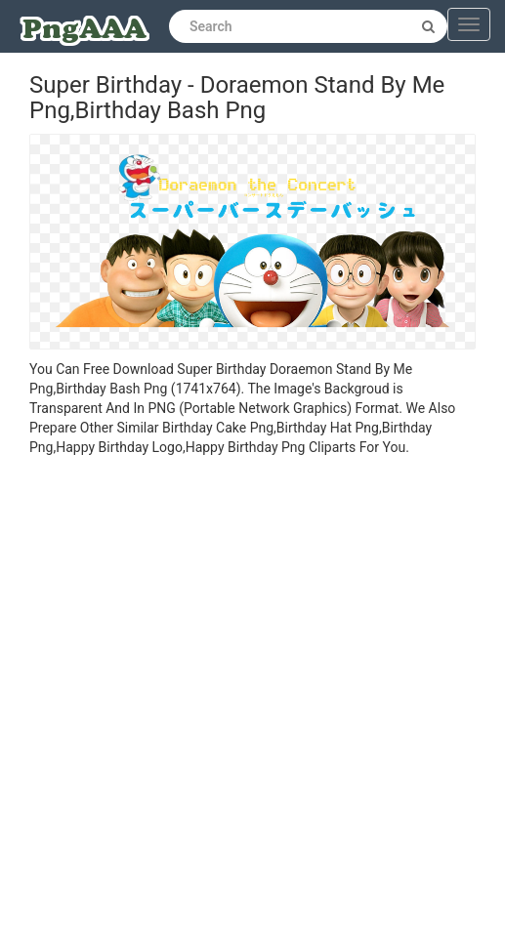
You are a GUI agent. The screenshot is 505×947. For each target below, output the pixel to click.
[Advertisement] (238, 704)
